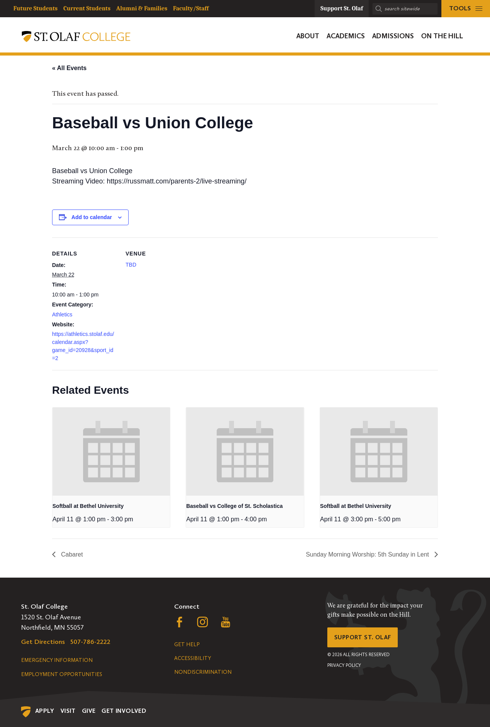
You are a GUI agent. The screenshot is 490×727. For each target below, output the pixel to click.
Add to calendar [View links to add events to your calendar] (92, 217)
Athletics (62, 314)
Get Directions (43, 641)
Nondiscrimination (203, 672)
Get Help (186, 644)
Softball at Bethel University (88, 506)
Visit (68, 710)
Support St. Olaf (365, 638)
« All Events (69, 68)
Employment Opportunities (61, 674)
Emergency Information (57, 660)
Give (89, 710)
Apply (44, 710)
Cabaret (71, 554)
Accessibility (192, 658)
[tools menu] (465, 8)
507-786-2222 (90, 641)
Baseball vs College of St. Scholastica (234, 506)
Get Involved (123, 710)
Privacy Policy (344, 668)
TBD (131, 265)
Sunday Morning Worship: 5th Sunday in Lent (368, 554)
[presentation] (111, 452)
